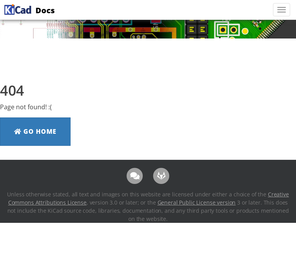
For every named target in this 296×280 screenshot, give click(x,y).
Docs (28, 9)
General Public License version (197, 202)
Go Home (35, 131)
